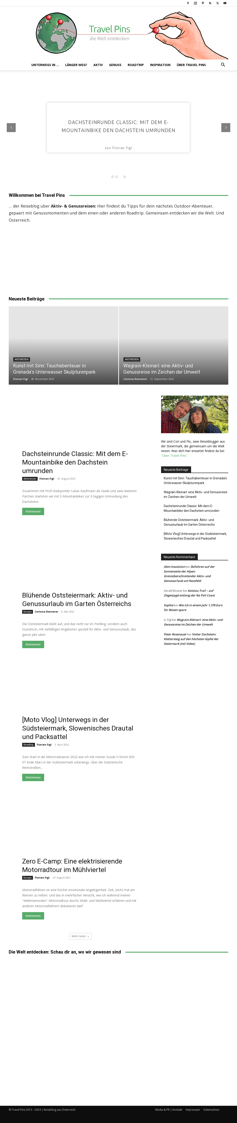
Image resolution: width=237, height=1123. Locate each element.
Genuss (115, 65)
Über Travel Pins (191, 65)
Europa (28, 611)
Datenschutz (211, 1110)
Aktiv (98, 65)
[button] (223, 65)
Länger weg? (76, 65)
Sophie (168, 605)
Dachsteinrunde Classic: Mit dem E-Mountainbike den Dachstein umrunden (75, 462)
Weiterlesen (33, 511)
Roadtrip (136, 65)
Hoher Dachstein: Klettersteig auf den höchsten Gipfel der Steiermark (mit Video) (191, 639)
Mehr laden (80, 936)
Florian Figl (20, 379)
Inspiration (160, 65)
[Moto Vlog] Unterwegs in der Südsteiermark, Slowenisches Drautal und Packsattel (77, 728)
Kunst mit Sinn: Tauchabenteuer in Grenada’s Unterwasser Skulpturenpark (195, 480)
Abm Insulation (174, 567)
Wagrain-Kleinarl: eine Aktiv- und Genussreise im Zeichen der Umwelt (195, 494)
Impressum (193, 1110)
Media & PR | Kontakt (168, 1110)
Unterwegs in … (45, 65)
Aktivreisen (21, 359)
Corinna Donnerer (135, 379)
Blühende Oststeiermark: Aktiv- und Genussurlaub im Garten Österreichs (189, 522)
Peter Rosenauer (175, 634)
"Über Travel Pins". (174, 455)
